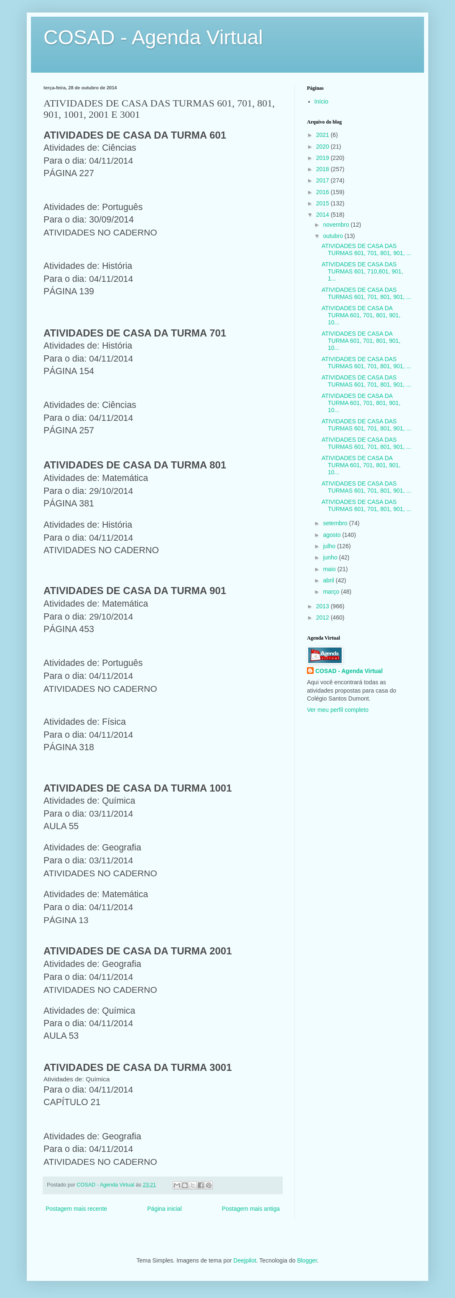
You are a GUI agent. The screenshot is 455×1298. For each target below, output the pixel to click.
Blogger (307, 1260)
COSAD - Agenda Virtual (153, 37)
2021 (323, 135)
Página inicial (164, 1208)
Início (321, 101)
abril (329, 580)
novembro (336, 224)
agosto (332, 534)
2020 (323, 146)
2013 (323, 606)
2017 (323, 180)
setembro (336, 523)
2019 (323, 157)
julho (330, 546)
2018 (323, 169)
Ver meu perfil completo (337, 709)
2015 (323, 203)
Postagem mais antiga (251, 1208)
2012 (323, 617)
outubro (333, 236)
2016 (323, 192)
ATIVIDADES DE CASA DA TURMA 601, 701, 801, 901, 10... (361, 315)
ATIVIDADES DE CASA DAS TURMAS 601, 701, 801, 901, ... (366, 249)
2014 (323, 214)
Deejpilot (244, 1260)
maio (330, 569)
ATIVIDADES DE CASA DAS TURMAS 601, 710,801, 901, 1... (362, 271)
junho (331, 557)
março (332, 591)
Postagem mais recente (76, 1208)
